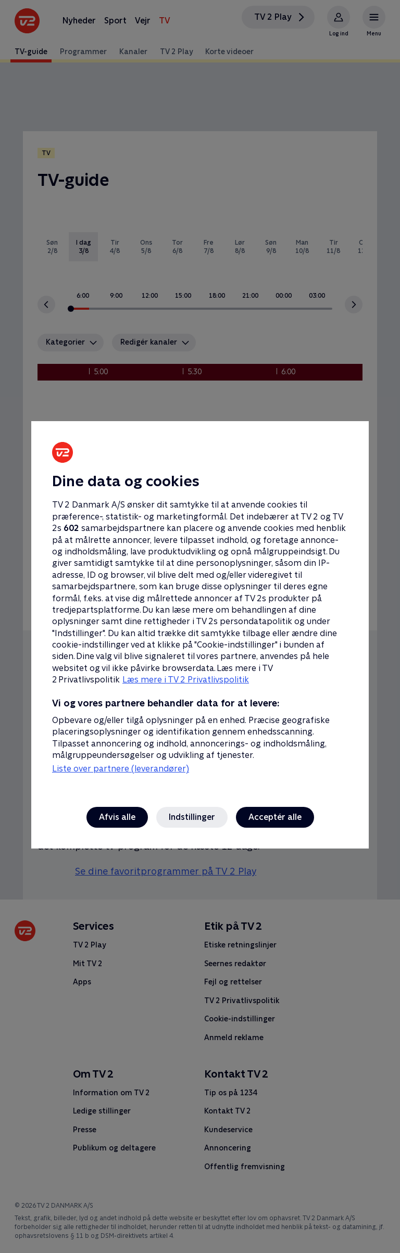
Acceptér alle (275, 817)
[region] (200, 626)
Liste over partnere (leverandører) (120, 769)
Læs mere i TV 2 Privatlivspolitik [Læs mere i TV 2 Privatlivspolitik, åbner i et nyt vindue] (185, 680)
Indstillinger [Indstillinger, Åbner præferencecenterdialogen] (192, 817)
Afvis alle (117, 817)
